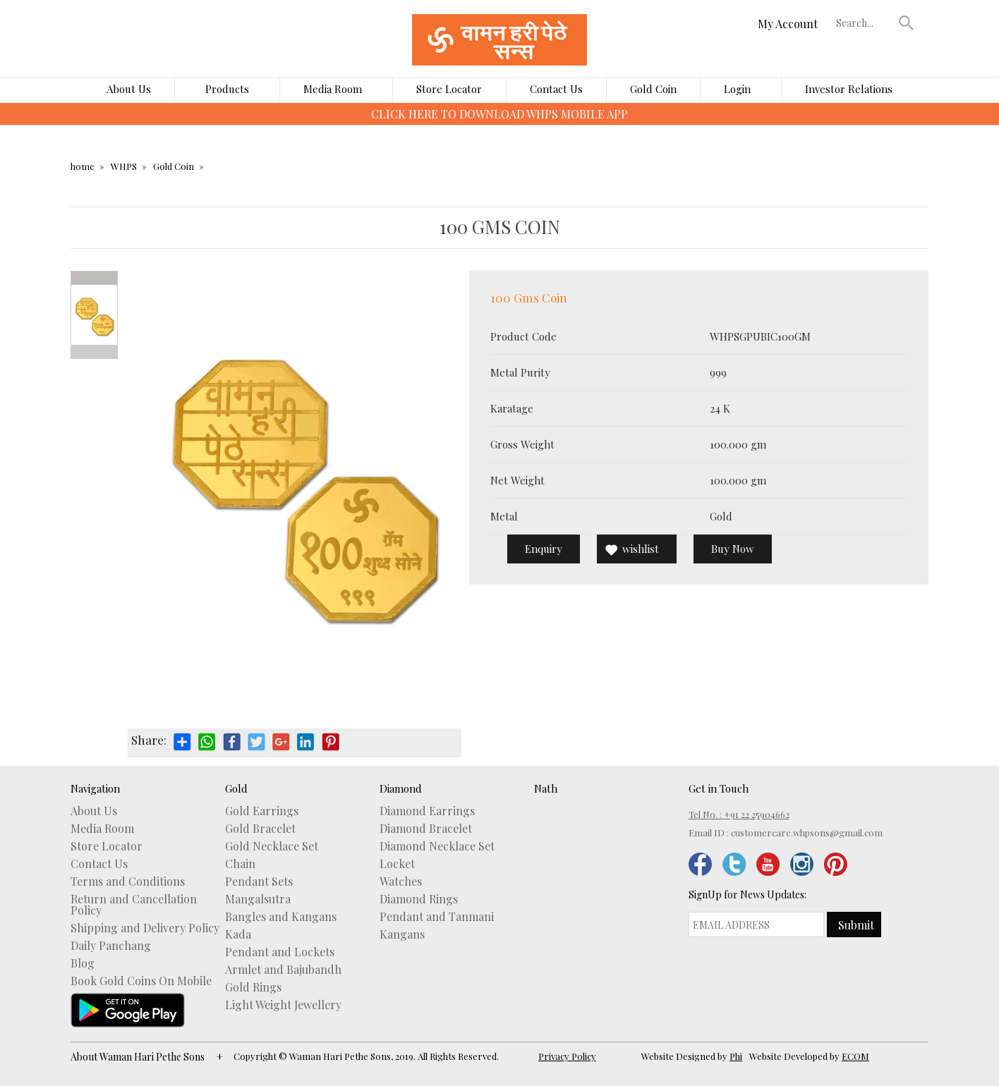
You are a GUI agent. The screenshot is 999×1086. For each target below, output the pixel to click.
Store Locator (449, 88)
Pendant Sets (259, 881)
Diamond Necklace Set (437, 846)
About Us (129, 88)
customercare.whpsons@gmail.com (807, 832)
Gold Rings (253, 987)
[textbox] (864, 22)
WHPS (124, 166)
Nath (545, 788)
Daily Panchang (111, 945)
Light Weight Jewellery (283, 1005)
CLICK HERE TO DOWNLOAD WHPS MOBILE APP (499, 113)
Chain (240, 864)
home (83, 166)
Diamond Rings (419, 899)
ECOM (855, 1056)
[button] (906, 22)
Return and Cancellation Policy (134, 904)
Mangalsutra (258, 899)
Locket (397, 864)
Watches (401, 881)
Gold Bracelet (260, 828)
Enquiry (543, 549)
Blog (83, 963)
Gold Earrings (261, 811)
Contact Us (556, 88)
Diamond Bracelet (426, 828)
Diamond (401, 788)
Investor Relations (848, 88)
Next (94, 352)
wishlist (640, 549)
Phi (735, 1056)
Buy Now (732, 549)
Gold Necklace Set (271, 846)
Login (737, 88)
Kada (238, 934)
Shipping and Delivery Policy (145, 928)
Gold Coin (653, 88)
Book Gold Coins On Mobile (141, 981)
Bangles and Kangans (281, 916)
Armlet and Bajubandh (283, 969)
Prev (94, 278)
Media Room (332, 88)
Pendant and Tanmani (437, 916)
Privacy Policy (567, 1056)
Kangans (402, 934)
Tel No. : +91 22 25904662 (739, 814)
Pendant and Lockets (279, 952)
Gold (236, 788)
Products (227, 88)
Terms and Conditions (128, 881)
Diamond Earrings (427, 811)
